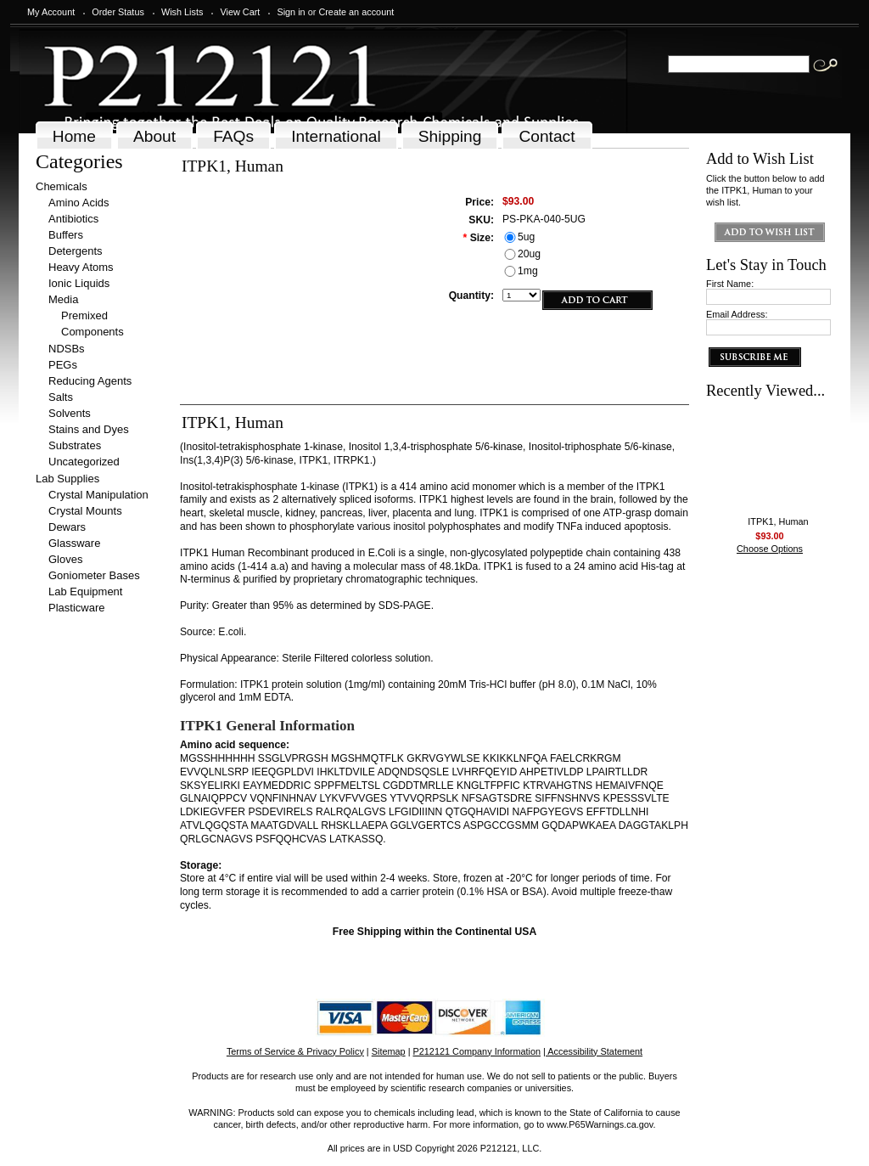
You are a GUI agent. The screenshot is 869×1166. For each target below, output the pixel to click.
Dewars (67, 527)
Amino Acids (78, 202)
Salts (60, 397)
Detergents (75, 251)
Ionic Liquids (78, 283)
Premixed (84, 315)
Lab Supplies (67, 478)
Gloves (65, 559)
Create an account (356, 12)
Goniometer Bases (94, 575)
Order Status (118, 12)
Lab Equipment (85, 591)
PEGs (62, 364)
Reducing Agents (90, 381)
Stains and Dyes (88, 429)
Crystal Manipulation (98, 494)
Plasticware (76, 607)
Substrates (74, 445)
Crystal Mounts (85, 510)
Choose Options (770, 549)
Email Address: (737, 314)
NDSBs (66, 348)
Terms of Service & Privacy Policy (295, 1051)
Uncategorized (84, 461)
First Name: (730, 284)
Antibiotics (73, 218)
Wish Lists (182, 12)
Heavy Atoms (81, 267)
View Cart (240, 12)
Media (63, 299)
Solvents (69, 413)
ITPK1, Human (778, 521)
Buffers (65, 234)
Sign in (291, 12)
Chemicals (61, 186)
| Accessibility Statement (592, 1051)
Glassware (74, 543)
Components (92, 331)
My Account (51, 12)
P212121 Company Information (477, 1051)
